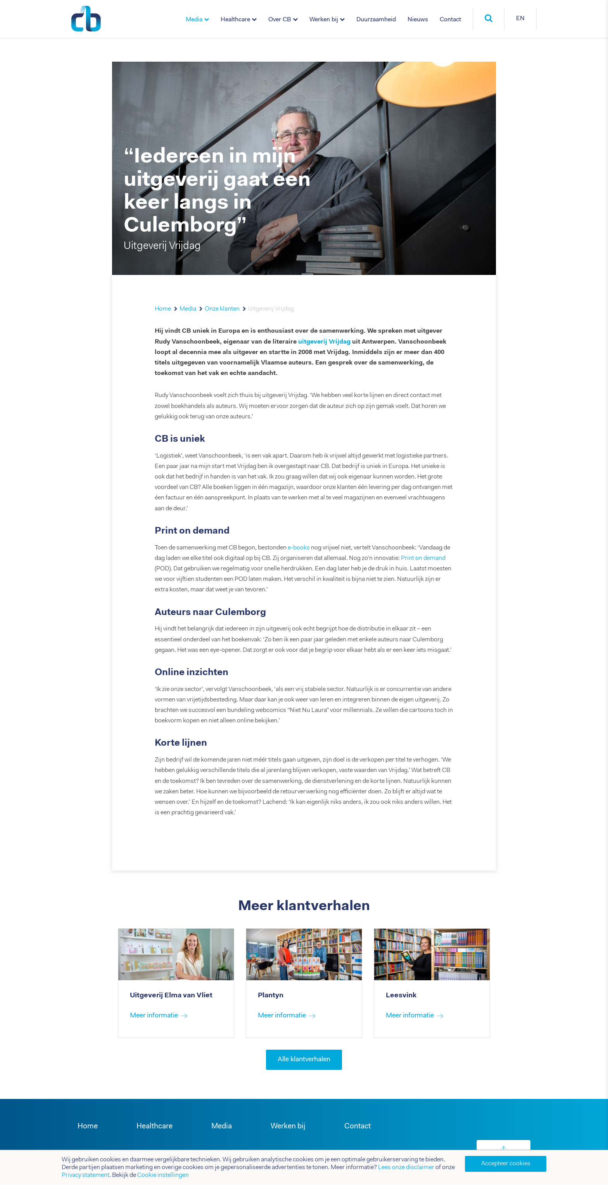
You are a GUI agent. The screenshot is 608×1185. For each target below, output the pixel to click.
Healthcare (235, 20)
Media (194, 20)
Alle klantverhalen (304, 1059)
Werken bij (323, 20)
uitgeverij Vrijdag (324, 342)
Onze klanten (222, 309)
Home (163, 309)
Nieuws (418, 20)
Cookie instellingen (163, 1175)
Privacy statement (85, 1175)
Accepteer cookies (505, 1164)
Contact (450, 20)
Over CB (279, 20)
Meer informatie (154, 1015)
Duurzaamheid (376, 20)
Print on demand (423, 558)
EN (520, 19)
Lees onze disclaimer (406, 1167)
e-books (299, 548)
